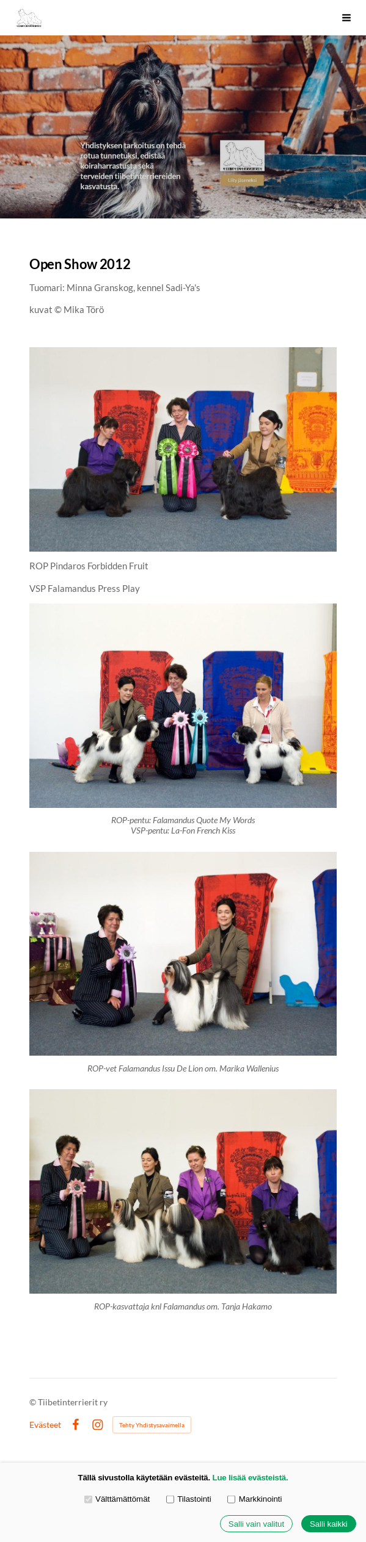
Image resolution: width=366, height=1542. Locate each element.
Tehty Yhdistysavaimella (152, 1425)
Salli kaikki (329, 1524)
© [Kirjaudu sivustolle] (33, 1402)
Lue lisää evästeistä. (250, 1477)
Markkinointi (254, 1499)
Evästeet (45, 1425)
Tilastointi (188, 1499)
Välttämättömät (117, 1499)
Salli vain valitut (256, 1524)
